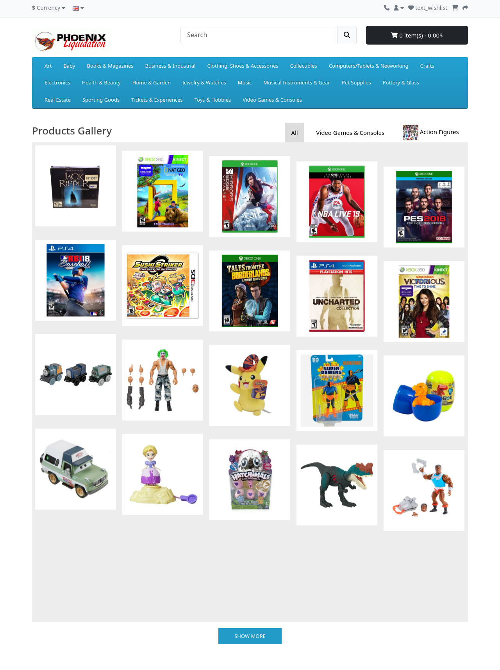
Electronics (57, 82)
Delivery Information (56, 612)
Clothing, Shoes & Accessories (242, 65)
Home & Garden (151, 82)
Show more (250, 505)
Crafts (427, 65)
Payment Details (51, 584)
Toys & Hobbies (213, 99)
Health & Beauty (101, 82)
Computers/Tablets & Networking (369, 65)
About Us (43, 603)
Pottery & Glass (401, 82)
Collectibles (303, 65)
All (294, 132)
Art (48, 65)
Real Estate (58, 99)
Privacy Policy (48, 621)
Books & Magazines (110, 65)
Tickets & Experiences (157, 99)
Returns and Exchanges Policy (67, 594)
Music (245, 82)
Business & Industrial (170, 65)
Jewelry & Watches (204, 82)
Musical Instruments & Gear (296, 82)
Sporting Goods (101, 99)
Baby (69, 65)
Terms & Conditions (55, 630)
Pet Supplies (356, 82)
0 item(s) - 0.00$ (417, 35)
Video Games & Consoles (272, 99)
